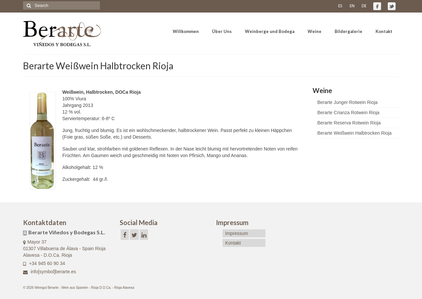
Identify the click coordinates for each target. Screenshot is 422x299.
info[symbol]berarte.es (49, 271)
